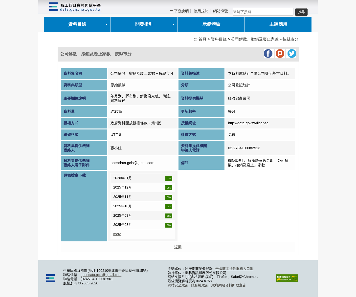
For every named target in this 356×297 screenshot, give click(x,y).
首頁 (202, 39)
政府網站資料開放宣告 (228, 285)
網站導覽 (220, 11)
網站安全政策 (178, 285)
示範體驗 (211, 24)
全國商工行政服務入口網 (234, 269)
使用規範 (201, 11)
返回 (178, 247)
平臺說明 (181, 11)
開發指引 (144, 24)
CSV (169, 178)
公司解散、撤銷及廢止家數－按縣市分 (264, 39)
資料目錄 (77, 24)
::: (171, 11)
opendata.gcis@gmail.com (101, 275)
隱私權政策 (199, 285)
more (117, 234)
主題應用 (278, 24)
